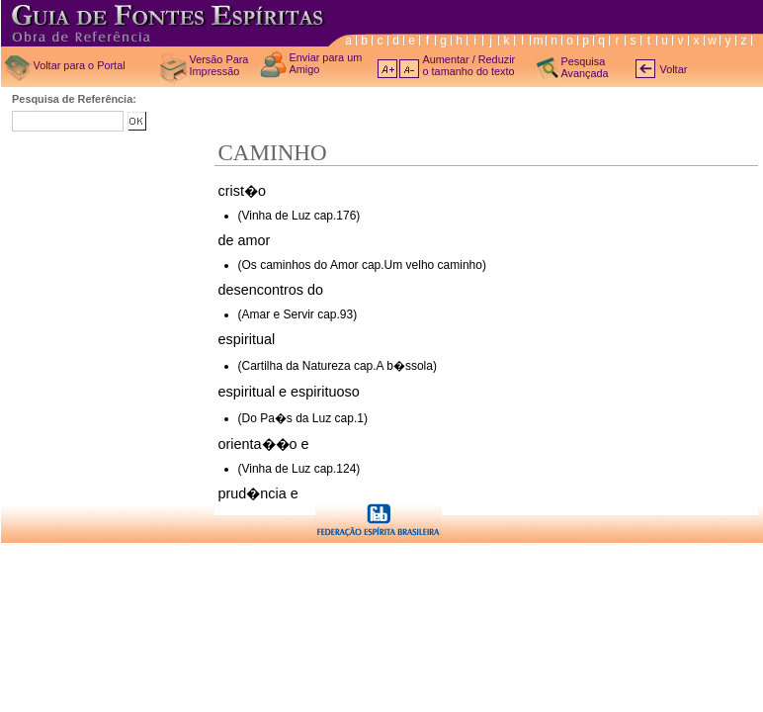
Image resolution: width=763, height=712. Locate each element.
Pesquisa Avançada (585, 67)
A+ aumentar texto (387, 68)
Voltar (674, 69)
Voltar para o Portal (80, 65)
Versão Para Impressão (219, 65)
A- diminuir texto (409, 68)
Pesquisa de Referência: (74, 99)
